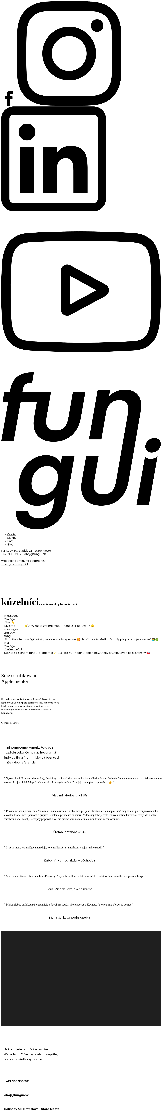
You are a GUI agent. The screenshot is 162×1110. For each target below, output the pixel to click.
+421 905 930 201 (12, 554)
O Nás (11, 534)
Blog (10, 544)
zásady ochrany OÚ (14, 564)
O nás (5, 723)
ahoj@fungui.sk (35, 554)
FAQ (10, 541)
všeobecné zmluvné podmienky (23, 561)
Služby (11, 538)
